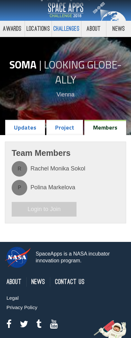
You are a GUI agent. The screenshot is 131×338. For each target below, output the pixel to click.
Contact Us (70, 282)
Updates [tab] (25, 127)
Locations (38, 28)
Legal (12, 298)
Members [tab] (105, 127)
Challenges (66, 28)
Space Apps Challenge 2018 (65, 10)
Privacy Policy (21, 307)
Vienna (65, 94)
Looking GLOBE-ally (83, 72)
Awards (12, 28)
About (94, 28)
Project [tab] (64, 127)
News (119, 28)
